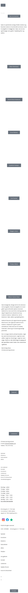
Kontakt (3, 469)
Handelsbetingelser (6, 479)
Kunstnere (3, 471)
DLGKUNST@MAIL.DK (10, 443)
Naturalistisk (4, 457)
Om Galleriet (4, 467)
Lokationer (3, 473)
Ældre (2, 459)
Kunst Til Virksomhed (6, 477)
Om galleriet (4, 556)
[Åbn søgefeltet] (14, 9)
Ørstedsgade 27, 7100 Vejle (8, 509)
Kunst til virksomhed (6, 570)
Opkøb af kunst (5, 567)
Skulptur (3, 551)
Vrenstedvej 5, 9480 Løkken (8, 511)
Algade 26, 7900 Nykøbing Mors (9, 513)
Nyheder (3, 453)
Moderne (3, 455)
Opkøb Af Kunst (5, 475)
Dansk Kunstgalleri (7, 1)
